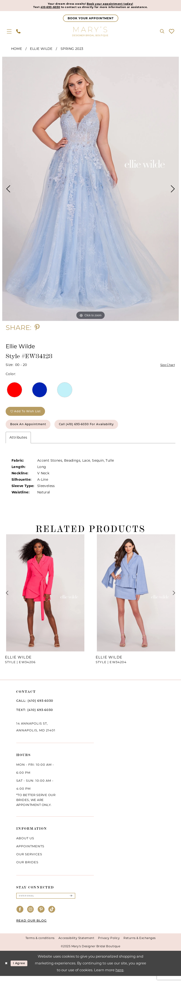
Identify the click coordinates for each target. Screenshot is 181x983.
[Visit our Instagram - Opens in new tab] (30, 916)
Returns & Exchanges (139, 945)
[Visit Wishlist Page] (172, 32)
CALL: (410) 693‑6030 (34, 707)
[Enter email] (45, 902)
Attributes (18, 443)
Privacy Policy (109, 945)
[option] (90, 190)
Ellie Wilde (41, 50)
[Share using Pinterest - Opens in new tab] (37, 328)
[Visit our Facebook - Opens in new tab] (20, 916)
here (119, 977)
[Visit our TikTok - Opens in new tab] (52, 916)
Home (16, 50)
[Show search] (162, 32)
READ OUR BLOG (31, 927)
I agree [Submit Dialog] (22, 970)
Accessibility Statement (76, 945)
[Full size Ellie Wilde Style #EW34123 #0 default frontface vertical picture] (90, 190)
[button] (9, 32)
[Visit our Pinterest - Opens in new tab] (41, 916)
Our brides (27, 868)
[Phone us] (18, 32)
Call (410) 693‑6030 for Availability (102, 430)
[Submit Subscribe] (71, 902)
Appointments (30, 852)
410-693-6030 (42, 8)
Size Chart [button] (166, 366)
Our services (29, 860)
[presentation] (45, 599)
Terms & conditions (40, 945)
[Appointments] (90, 19)
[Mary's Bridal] (90, 32)
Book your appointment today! (113, 4)
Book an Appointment (32, 430)
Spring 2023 (72, 50)
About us (25, 844)
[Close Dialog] (7, 970)
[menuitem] (9, 32)
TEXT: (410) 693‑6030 (34, 716)
